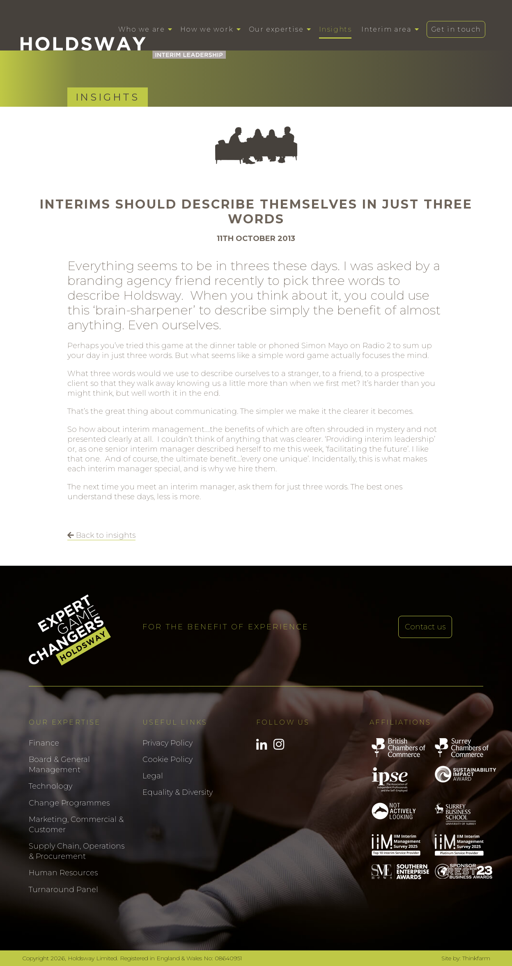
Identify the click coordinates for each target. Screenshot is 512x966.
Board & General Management (59, 764)
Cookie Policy (167, 759)
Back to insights (101, 535)
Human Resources (63, 872)
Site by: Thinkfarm (465, 958)
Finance (44, 743)
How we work (207, 29)
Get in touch (456, 29)
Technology (50, 786)
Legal (152, 775)
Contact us (425, 626)
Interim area (386, 29)
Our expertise (276, 29)
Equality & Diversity (177, 792)
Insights (335, 29)
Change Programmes (69, 803)
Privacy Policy (167, 743)
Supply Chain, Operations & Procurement (76, 851)
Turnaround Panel (63, 889)
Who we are (141, 29)
